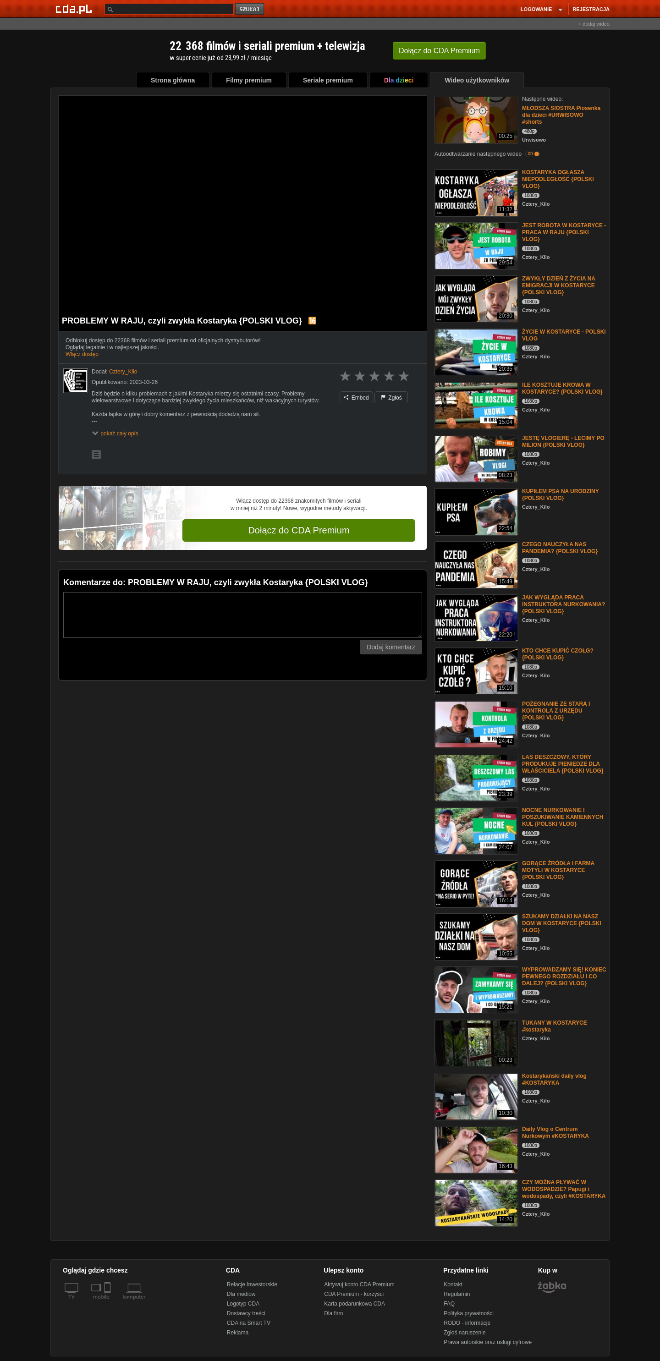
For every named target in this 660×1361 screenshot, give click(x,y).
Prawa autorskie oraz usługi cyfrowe (488, 1342)
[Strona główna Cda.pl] (75, 8)
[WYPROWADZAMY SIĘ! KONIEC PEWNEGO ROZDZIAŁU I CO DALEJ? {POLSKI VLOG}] (475, 989)
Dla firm (333, 1313)
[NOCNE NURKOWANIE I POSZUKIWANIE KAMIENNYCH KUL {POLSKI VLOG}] (475, 830)
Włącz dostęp (82, 354)
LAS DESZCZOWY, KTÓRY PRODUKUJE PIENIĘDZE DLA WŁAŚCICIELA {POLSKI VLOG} (563, 764)
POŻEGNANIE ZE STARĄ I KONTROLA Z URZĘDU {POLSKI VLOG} (556, 711)
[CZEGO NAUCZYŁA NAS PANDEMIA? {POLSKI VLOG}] (475, 564)
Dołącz (439, 51)
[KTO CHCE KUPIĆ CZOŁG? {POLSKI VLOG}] (475, 671)
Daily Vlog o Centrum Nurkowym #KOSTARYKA (555, 1132)
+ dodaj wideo (594, 24)
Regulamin (457, 1294)
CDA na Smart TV (248, 1323)
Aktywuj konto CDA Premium (359, 1284)
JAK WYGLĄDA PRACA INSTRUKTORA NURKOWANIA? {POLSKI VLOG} (563, 604)
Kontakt (453, 1284)
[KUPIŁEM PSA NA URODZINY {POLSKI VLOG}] (475, 511)
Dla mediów (241, 1294)
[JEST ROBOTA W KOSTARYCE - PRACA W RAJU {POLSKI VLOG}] (475, 245)
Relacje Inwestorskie (252, 1284)
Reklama (237, 1332)
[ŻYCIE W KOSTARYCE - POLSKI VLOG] (475, 352)
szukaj (250, 9)
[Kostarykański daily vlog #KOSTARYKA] (475, 1096)
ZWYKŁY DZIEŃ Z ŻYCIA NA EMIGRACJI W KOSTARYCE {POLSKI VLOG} (558, 285)
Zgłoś (391, 398)
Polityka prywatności (469, 1313)
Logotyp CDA (243, 1304)
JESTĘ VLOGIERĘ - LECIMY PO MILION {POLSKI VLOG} (563, 441)
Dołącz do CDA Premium (298, 530)
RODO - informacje (467, 1323)
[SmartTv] (108, 1302)
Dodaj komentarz (391, 647)
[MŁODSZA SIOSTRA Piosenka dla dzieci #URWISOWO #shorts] (475, 119)
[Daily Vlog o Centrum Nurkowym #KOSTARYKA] (475, 1149)
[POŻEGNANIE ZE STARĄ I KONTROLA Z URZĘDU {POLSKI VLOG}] (475, 724)
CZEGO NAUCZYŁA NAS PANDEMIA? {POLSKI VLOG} (560, 547)
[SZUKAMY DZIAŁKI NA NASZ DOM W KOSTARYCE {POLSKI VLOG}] (475, 936)
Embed (356, 398)
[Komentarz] (242, 615)
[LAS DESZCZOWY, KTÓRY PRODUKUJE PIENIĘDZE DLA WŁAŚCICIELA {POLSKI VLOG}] (475, 777)
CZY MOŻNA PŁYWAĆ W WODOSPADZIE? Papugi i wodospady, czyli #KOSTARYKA (563, 1189)
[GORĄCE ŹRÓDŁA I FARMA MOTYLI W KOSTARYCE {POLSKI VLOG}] (475, 883)
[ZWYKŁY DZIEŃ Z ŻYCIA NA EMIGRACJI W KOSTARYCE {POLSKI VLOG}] (475, 298)
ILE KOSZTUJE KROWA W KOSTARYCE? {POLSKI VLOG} (562, 388)
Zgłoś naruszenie (464, 1332)
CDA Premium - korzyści (354, 1294)
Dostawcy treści (246, 1313)
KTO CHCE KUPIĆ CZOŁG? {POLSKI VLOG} (558, 654)
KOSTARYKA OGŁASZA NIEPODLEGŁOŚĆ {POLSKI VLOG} (558, 179)
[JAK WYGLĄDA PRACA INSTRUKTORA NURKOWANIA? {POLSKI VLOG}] (475, 617)
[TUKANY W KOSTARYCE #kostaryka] (475, 1043)
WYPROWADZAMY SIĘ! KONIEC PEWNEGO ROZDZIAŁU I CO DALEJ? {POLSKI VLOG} (564, 976)
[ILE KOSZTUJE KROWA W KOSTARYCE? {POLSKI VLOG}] (475, 405)
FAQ (449, 1304)
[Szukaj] (169, 9)
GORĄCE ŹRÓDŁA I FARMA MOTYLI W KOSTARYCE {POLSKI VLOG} (558, 870)
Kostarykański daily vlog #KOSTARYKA (554, 1079)
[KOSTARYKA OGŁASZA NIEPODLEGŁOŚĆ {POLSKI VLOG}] (475, 192)
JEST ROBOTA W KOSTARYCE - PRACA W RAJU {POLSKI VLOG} (564, 232)
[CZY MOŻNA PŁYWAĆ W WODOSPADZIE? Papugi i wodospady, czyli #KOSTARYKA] (475, 1202)
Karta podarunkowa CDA (354, 1304)
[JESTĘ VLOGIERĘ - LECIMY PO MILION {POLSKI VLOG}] (475, 458)
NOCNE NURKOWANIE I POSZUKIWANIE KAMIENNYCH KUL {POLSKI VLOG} (562, 817)
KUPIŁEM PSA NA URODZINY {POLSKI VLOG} (560, 494)
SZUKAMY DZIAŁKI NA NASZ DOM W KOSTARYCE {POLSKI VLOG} (561, 923)
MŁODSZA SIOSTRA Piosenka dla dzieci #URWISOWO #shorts (561, 115)
